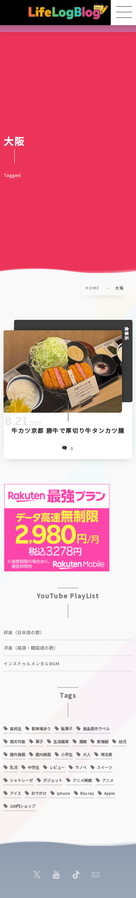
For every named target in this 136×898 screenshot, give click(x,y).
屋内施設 (43, 752)
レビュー (57, 765)
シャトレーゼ (21, 778)
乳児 (14, 765)
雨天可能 (17, 739)
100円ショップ (22, 804)
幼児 (122, 739)
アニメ (108, 778)
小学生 (67, 752)
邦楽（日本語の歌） (24, 630)
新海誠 (102, 739)
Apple (109, 791)
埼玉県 (106, 752)
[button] (123, 12)
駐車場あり (41, 726)
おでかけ (39, 791)
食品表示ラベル (96, 726)
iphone (63, 791)
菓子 (39, 739)
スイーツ (104, 765)
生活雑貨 (61, 739)
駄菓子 (67, 726)
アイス (15, 791)
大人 (86, 752)
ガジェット (52, 778)
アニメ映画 (82, 778)
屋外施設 (17, 752)
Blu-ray (87, 791)
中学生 (33, 765)
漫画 (83, 739)
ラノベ (81, 765)
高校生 (15, 726)
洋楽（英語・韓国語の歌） (31, 645)
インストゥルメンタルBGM (31, 661)
